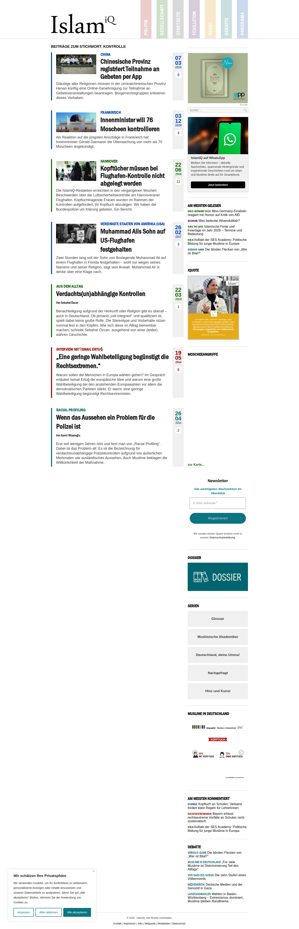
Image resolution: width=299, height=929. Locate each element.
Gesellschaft (162, 19)
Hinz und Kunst (217, 691)
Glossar (217, 619)
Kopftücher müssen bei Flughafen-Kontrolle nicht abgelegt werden (132, 175)
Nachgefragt (218, 673)
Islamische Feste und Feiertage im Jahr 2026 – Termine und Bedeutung (215, 230)
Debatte (226, 19)
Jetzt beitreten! (218, 184)
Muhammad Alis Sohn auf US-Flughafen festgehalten (132, 240)
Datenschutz (179, 923)
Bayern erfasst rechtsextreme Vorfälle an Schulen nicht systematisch (216, 817)
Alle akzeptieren (77, 912)
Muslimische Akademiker (218, 637)
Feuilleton (194, 19)
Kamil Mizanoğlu (70, 435)
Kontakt (118, 923)
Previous (194, 751)
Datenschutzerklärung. (223, 537)
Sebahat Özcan (69, 302)
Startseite (178, 19)
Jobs (139, 923)
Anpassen (23, 912)
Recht (210, 19)
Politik (146, 19)
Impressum (129, 923)
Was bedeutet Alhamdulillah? (214, 220)
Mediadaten (164, 923)
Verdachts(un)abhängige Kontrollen (100, 293)
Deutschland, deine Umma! (218, 655)
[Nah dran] (94, 871)
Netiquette (150, 923)
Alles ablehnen (48, 912)
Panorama (242, 19)
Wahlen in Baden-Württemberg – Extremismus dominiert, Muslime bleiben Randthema (215, 897)
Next (240, 751)
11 (178, 181)
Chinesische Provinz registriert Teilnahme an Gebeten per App (129, 69)
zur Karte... (196, 464)
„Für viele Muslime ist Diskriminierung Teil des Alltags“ (213, 865)
